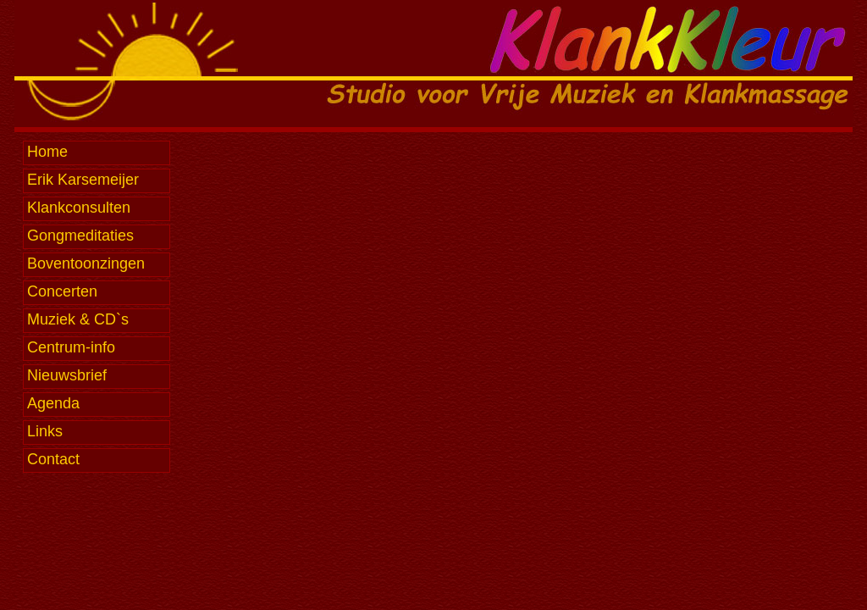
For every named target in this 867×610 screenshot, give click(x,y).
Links (45, 431)
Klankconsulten (78, 207)
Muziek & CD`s (78, 319)
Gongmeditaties (80, 235)
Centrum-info (71, 347)
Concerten (62, 291)
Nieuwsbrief (67, 375)
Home (47, 151)
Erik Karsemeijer (83, 179)
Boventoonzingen (86, 263)
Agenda (53, 403)
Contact (53, 459)
